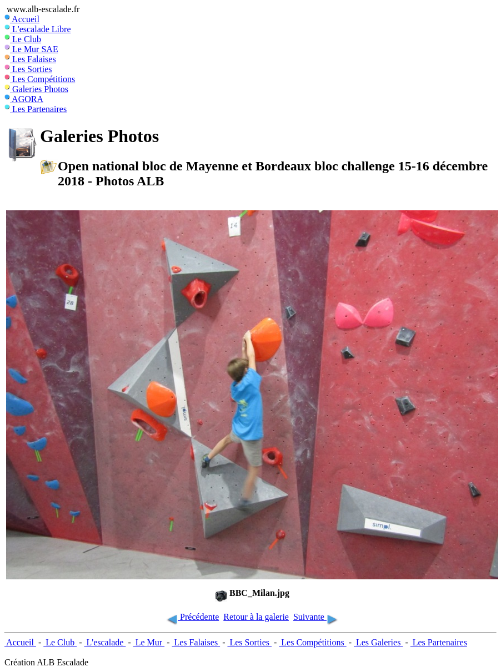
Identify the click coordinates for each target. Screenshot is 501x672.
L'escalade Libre (37, 29)
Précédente (192, 617)
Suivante (316, 617)
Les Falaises (30, 59)
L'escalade (105, 642)
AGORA (23, 99)
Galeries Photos (36, 89)
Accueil (21, 19)
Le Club (22, 39)
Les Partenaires (35, 109)
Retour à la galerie (256, 617)
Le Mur (148, 642)
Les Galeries (378, 642)
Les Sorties (28, 69)
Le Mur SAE (31, 49)
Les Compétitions (39, 79)
